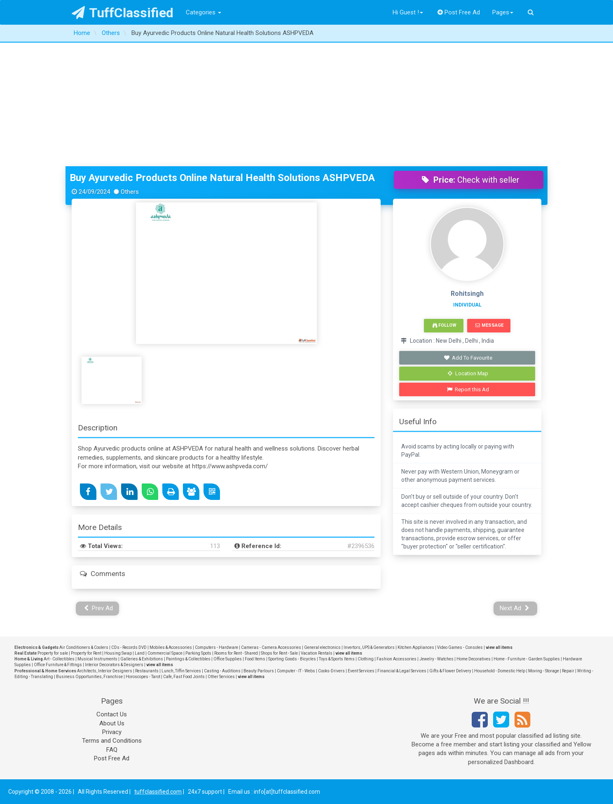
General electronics (322, 647)
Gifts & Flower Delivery (450, 671)
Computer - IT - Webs (296, 671)
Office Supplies (227, 659)
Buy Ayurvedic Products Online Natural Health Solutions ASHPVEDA (222, 177)
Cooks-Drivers (331, 671)
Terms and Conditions (112, 740)
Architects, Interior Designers (104, 671)
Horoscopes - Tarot (143, 676)
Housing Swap (118, 653)
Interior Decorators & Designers (114, 664)
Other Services (221, 676)
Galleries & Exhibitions (141, 659)
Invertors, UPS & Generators (369, 647)
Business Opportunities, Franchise (89, 676)
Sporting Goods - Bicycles (292, 659)
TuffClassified (122, 13)
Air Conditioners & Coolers (83, 647)
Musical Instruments (97, 659)
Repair (568, 671)
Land (140, 653)
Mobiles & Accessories (171, 647)
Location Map (468, 373)
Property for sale (52, 653)
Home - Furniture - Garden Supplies (527, 659)
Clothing (366, 659)
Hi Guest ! (408, 12)
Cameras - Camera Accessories (271, 647)
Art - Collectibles (59, 659)
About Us (111, 723)
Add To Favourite (468, 358)
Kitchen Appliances (416, 647)
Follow (444, 325)
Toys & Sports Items (337, 659)
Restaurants (147, 671)
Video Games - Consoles (460, 647)
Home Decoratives (473, 659)
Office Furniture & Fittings (58, 664)
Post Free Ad (459, 12)
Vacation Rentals (316, 653)
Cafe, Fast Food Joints (184, 676)
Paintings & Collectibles (188, 659)
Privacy (112, 732)
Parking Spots (198, 653)
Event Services (361, 671)
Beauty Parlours (258, 671)
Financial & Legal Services (401, 671)
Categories (203, 12)
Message (489, 325)
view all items (499, 647)
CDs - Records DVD (129, 647)
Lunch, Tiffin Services (181, 671)
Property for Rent (86, 653)
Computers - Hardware (216, 647)
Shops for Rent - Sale (279, 653)
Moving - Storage (543, 671)
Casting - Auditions (222, 671)
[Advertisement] (306, 104)
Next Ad (514, 608)
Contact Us (111, 714)
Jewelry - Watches (436, 659)
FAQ (111, 749)
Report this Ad (468, 389)
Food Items (255, 659)
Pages (502, 12)
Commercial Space (164, 653)
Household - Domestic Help (499, 671)
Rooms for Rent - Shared (236, 653)
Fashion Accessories (396, 659)
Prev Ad (98, 608)
